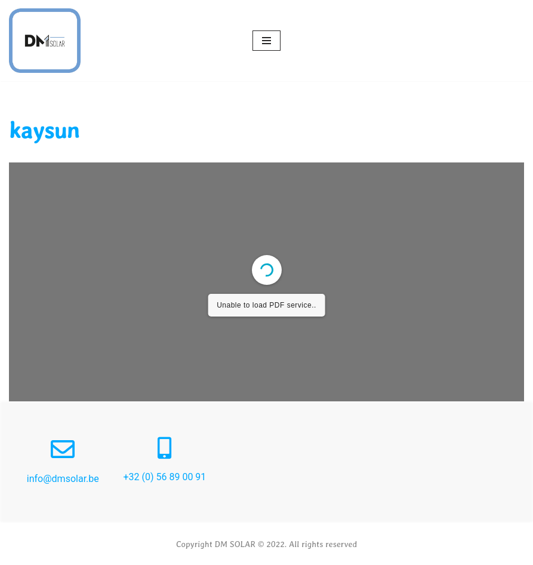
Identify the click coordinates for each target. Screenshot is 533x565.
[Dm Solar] (45, 40)
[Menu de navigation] (266, 40)
